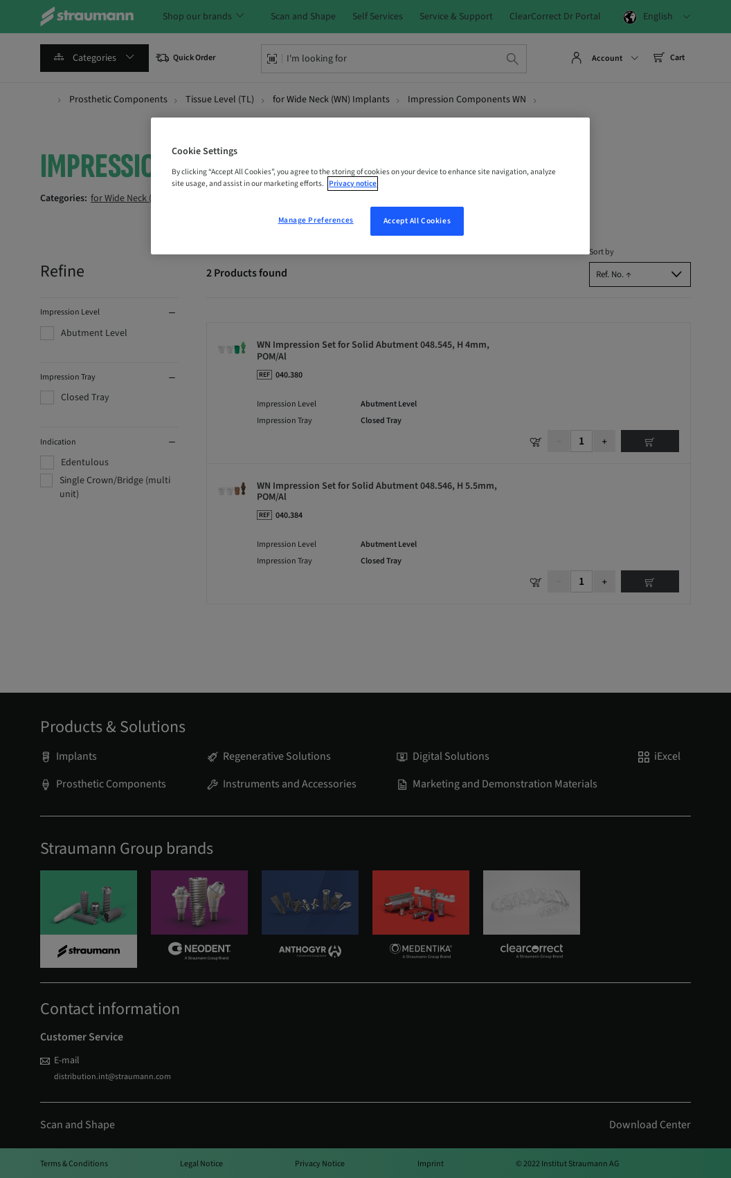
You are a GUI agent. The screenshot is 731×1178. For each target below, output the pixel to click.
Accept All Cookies (417, 221)
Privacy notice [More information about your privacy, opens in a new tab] (353, 183)
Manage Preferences (316, 220)
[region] (370, 186)
